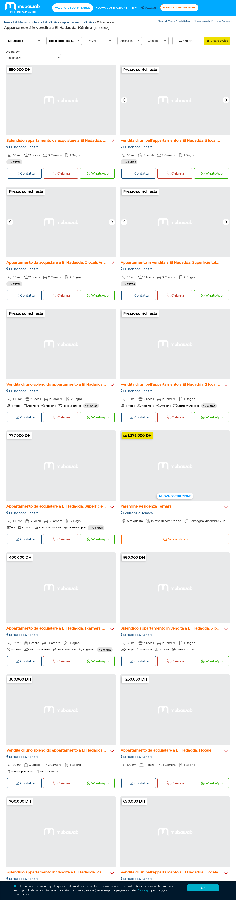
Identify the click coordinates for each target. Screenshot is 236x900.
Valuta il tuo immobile (72, 7)
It (134, 8)
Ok (203, 888)
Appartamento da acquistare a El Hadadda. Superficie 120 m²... (62, 506)
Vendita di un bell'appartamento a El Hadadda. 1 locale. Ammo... (177, 872)
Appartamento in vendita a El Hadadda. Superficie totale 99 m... (177, 262)
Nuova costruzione (111, 7)
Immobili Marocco (18, 22)
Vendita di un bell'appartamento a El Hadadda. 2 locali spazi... (175, 384)
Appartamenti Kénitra (78, 22)
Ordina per (13, 51)
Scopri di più (175, 539)
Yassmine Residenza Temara (146, 506)
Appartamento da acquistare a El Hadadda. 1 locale (166, 750)
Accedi (149, 8)
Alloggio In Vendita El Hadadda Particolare (213, 21)
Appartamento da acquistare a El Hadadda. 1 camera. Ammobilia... (65, 628)
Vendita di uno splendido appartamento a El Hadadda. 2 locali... (62, 384)
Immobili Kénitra (47, 22)
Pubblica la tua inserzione (179, 7)
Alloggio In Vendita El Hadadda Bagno (175, 21)
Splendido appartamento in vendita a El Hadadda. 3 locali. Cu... (176, 628)
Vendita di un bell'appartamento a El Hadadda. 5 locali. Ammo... (177, 140)
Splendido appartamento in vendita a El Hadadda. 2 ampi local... (63, 872)
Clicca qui (144, 890)
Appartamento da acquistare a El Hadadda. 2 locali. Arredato (60, 262)
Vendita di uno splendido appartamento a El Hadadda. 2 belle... (62, 750)
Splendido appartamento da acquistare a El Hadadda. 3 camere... (64, 140)
